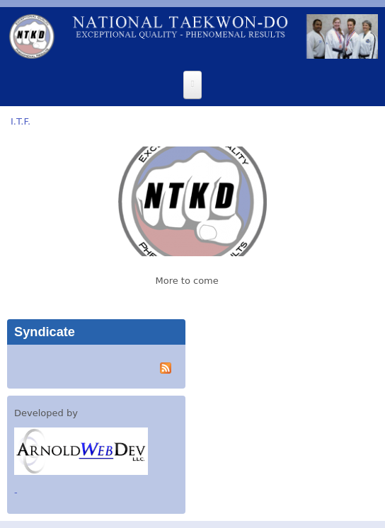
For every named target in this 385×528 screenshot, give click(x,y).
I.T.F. (20, 121)
